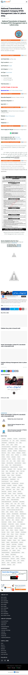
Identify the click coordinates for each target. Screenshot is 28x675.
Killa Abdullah (15, 502)
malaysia (8, 514)
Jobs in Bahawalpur (4, 614)
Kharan (13, 498)
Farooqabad (10, 470)
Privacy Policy (3, 653)
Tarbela (17, 557)
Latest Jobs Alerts (4, 655)
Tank (13, 557)
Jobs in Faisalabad (4, 603)
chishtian (13, 459)
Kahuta (18, 490)
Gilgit (7, 472)
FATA (15, 470)
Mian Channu (18, 518)
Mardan (13, 516)
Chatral (18, 457)
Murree (14, 522)
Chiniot (9, 459)
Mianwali (23, 518)
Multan (22, 520)
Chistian (18, 459)
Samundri (21, 543)
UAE (18, 561)
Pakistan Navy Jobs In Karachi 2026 (11, 328)
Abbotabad (4, 439)
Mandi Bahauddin (15, 514)
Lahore (15, 305)
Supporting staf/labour (5, 553)
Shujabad (8, 549)
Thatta (3, 561)
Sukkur (18, 551)
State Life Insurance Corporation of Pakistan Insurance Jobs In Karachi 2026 (17, 431)
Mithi (13, 520)
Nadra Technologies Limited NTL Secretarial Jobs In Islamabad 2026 (11, 345)
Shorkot (3, 549)
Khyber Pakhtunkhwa (15, 500)
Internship (22, 484)
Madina (3, 512)
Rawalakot (3, 541)
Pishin (8, 535)
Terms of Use (3, 651)
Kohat (3, 504)
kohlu (12, 504)
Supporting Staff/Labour (15, 553)
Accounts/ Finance (22, 439)
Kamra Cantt (4, 494)
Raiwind (10, 539)
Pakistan (16, 531)
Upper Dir (3, 563)
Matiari (22, 516)
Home (2, 6)
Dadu (14, 461)
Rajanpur (15, 539)
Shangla (8, 547)
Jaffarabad (20, 486)
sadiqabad (23, 541)
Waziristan (9, 565)
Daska (23, 461)
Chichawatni (4, 459)
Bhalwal (3, 455)
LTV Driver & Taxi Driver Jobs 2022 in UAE (14, 510)
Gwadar (20, 474)
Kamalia (19, 492)
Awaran (16, 445)
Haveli (10, 478)
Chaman (8, 457)
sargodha (8, 545)
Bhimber (7, 455)
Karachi (14, 494)
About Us (2, 646)
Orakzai (11, 531)
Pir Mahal (3, 535)
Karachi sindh (20, 494)
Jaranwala (13, 488)
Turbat (14, 561)
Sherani (19, 547)
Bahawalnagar (4, 449)
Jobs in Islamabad (4, 601)
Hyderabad (16, 482)
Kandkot (9, 494)
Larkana (3, 508)
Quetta (20, 537)
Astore (7, 445)
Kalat (22, 490)
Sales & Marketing (14, 543)
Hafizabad (3, 476)
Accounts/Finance (5, 441)
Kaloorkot (9, 492)
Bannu (9, 453)
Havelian (14, 478)
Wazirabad (4, 565)
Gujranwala (8, 474)
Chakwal (3, 457)
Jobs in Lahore (4, 598)
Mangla (3, 516)
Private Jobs (22, 535)
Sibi (16, 549)
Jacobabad (9, 486)
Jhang (23, 488)
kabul (14, 490)
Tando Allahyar (13, 555)
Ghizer (24, 470)
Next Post (24, 367)
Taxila (21, 557)
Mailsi (7, 512)
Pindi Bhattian (23, 533)
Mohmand (17, 520)
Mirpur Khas (8, 520)
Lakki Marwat (12, 506)
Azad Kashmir (14, 447)
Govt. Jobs (11, 305)
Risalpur (14, 541)
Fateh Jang (19, 470)
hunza (11, 482)
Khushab (22, 498)
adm (13, 441)
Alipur (20, 443)
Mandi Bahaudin (23, 514)
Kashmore (7, 496)
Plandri (12, 535)
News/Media (3, 634)
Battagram (18, 453)
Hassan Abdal (4, 478)
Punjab (10, 65)
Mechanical (4, 518)
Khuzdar (3, 500)
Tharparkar (23, 559)
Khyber (8, 500)
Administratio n (23, 441)
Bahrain (16, 449)
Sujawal (14, 551)
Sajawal (7, 543)
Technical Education (5, 559)
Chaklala (24, 455)
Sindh (20, 549)
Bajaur (20, 449)
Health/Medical (12, 480)
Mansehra (8, 516)
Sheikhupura (13, 547)
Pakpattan (21, 531)
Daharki (18, 461)
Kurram (22, 504)
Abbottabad (9, 439)
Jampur (3, 488)
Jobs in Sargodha (4, 612)
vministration (13, 563)
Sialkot (13, 549)
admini (17, 441)
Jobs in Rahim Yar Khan (5, 616)
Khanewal (3, 498)
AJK (17, 443)
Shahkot (3, 547)
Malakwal (3, 514)
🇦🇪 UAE (9, 668)
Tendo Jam (13, 559)
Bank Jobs (9, 451)
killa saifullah (22, 502)
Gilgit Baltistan (12, 472)
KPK (19, 504)
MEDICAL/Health (11, 518)
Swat (2, 555)
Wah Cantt (19, 563)
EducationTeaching (14, 468)
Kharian (17, 498)
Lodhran (17, 508)
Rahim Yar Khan (4, 539)
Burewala (17, 455)
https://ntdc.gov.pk (10, 116)
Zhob (14, 565)
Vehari (8, 563)
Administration (6, 6)
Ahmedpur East (11, 443)
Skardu (24, 549)
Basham (13, 453)
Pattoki (12, 533)
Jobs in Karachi (4, 599)
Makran (16, 512)
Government (9, 72)
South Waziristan (5, 551)
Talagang (7, 555)
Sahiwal (3, 543)
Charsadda (14, 457)
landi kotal (24, 506)
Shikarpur (24, 547)
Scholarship (20, 545)
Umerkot (22, 561)
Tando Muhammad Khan (6, 557)
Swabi (23, 553)
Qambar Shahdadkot (9, 537)
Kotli (15, 504)
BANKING (15, 451)
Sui (10, 551)
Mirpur (3, 520)
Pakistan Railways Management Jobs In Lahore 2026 (13, 363)
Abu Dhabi (15, 439)
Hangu (8, 476)
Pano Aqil (3, 533)
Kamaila (14, 492)
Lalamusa (18, 506)
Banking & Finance (22, 451)
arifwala (3, 445)
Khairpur (23, 496)
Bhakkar (23, 453)
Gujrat (13, 474)
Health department (5, 480)
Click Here (19, 244)
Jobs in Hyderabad (4, 609)
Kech (19, 496)
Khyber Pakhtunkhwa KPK (6, 502)
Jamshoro (8, 488)
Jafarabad (15, 486)
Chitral (23, 459)
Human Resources (5, 482)
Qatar (16, 537)
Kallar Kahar (4, 492)
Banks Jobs (4, 453)
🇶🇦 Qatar (13, 668)
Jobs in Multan (3, 605)
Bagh (24, 447)
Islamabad (3, 486)
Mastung (17, 516)
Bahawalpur (11, 449)
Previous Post (4, 367)
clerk (11, 461)
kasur (12, 496)
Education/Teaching (5, 468)
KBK (16, 496)
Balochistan (4, 451)
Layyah (12, 508)
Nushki (3, 531)
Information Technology (6, 484)
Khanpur (8, 498)
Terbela (17, 559)
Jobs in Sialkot (3, 607)
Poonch (16, 535)
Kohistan (7, 504)
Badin (20, 447)
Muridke (9, 522)
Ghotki (3, 472)
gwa (16, 474)
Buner (12, 455)
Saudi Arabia (14, 545)
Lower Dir (3, 510)
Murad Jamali (4, 522)
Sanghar (3, 545)
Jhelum (3, 490)
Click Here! (17, 137)
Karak (3, 496)
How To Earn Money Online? (15, 90)
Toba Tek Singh (8, 561)
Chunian (3, 461)
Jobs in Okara (3, 610)
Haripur (12, 476)
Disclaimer (3, 649)
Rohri (19, 541)
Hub (18, 480)
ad (10, 441)
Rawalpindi (9, 541)
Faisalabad (4, 470)
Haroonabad (18, 476)
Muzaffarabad (20, 522)
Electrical (20, 468)
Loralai (21, 508)
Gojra (18, 472)
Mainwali (11, 512)
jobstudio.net (14, 242)
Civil (7, 461)
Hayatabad (20, 478)
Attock (12, 445)
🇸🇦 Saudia (18, 668)
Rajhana (20, 539)
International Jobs (15, 484)
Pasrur (8, 533)
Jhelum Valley (8, 490)
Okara (7, 531)
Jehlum (18, 488)
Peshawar (17, 533)
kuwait (3, 506)
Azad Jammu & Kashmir (6, 447)
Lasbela (7, 508)
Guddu (3, 474)
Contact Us (3, 647)
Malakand (21, 512)
